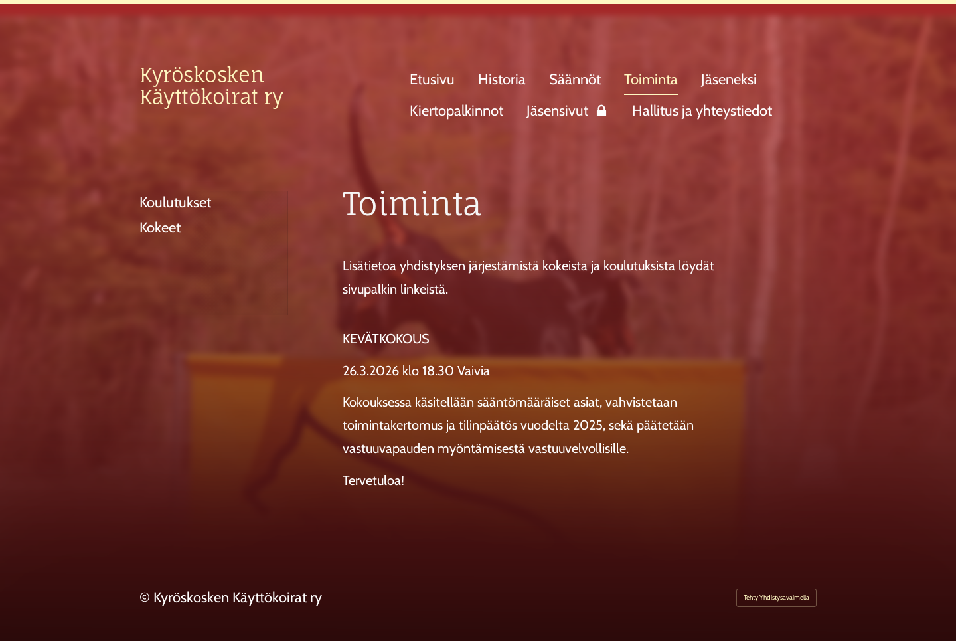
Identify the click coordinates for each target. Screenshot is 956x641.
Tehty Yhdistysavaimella (776, 597)
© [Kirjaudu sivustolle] (146, 597)
